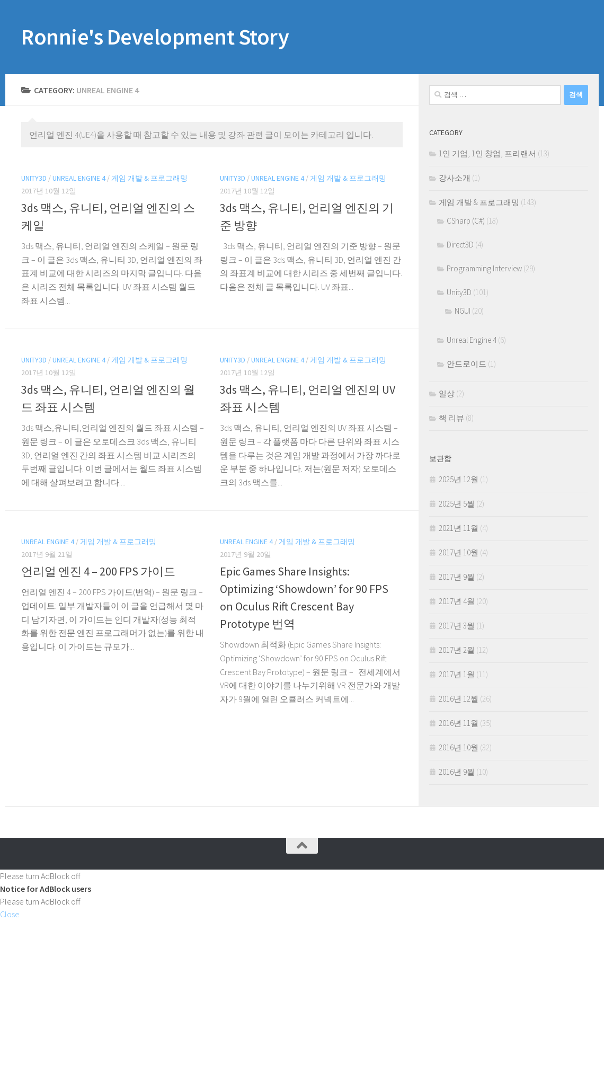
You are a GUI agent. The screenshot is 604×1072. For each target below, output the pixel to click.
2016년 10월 (458, 747)
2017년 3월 (457, 626)
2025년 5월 (457, 504)
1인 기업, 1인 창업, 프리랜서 (487, 153)
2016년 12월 (458, 699)
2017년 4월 (457, 601)
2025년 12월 (458, 479)
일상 (447, 393)
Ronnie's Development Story (155, 36)
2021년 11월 (458, 528)
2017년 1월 (457, 674)
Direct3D (460, 245)
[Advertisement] (302, 994)
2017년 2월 (457, 650)
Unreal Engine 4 (78, 178)
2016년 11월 (458, 723)
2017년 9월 (457, 577)
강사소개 (454, 178)
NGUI (462, 311)
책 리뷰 (451, 418)
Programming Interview (484, 268)
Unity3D (34, 178)
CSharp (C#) (466, 221)
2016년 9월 (457, 772)
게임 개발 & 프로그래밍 (149, 178)
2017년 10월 (458, 552)
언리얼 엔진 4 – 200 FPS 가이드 (98, 571)
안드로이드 (466, 364)
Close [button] (10, 914)
